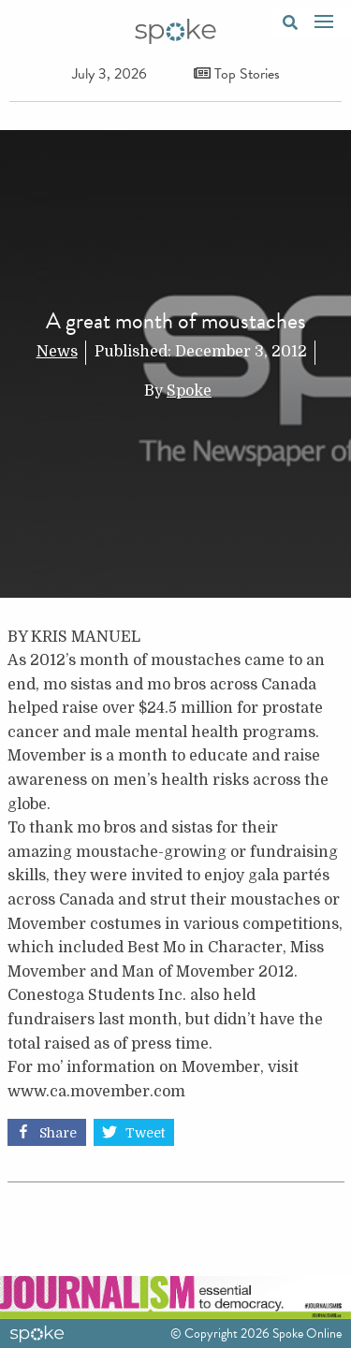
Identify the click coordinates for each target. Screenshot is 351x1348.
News (57, 351)
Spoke (189, 391)
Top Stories (237, 74)
